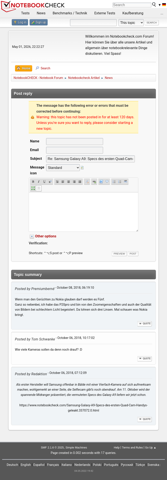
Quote (145, 323)
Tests (25, 13)
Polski (97, 465)
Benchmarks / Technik (70, 13)
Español (39, 465)
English (26, 465)
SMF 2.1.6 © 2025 (52, 447)
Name (34, 141)
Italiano (67, 465)
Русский (127, 465)
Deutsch (12, 465)
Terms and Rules (132, 447)
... (161, 13)
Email (34, 150)
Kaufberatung (132, 13)
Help (117, 447)
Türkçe (140, 465)
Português (111, 465)
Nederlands (82, 465)
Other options (45, 236)
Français (53, 465)
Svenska (153, 465)
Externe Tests (104, 13)
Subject (36, 159)
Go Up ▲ (150, 447)
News (41, 13)
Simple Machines (76, 447)
